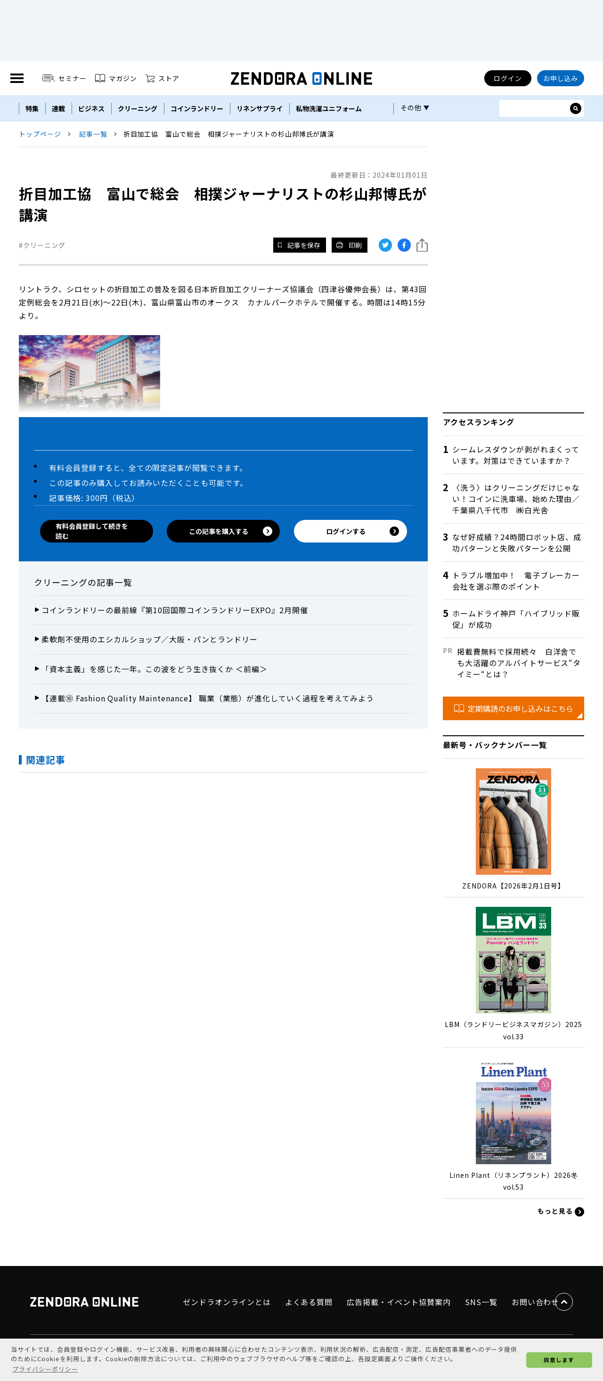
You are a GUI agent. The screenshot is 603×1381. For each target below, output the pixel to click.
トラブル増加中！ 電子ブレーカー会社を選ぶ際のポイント (516, 580)
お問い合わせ (536, 1301)
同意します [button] (559, 1360)
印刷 (349, 245)
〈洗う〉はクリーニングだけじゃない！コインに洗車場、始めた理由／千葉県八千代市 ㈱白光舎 (516, 499)
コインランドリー (197, 108)
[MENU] (17, 78)
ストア (162, 78)
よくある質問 (309, 1301)
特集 (32, 108)
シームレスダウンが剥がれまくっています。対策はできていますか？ (515, 455)
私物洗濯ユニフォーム (329, 108)
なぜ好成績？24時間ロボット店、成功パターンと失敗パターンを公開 (516, 542)
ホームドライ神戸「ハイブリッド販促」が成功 (516, 619)
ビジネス (91, 108)
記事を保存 (299, 245)
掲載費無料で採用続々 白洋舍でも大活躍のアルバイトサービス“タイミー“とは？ (519, 663)
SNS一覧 (481, 1301)
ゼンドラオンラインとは (227, 1301)
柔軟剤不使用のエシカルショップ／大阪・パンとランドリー (149, 639)
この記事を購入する (230, 531)
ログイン (508, 78)
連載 (58, 108)
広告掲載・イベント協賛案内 (398, 1301)
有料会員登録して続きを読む (92, 531)
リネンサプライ (259, 108)
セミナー (64, 78)
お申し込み (561, 78)
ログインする (362, 531)
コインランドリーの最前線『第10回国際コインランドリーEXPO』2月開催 (174, 610)
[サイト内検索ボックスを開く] (575, 108)
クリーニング (137, 108)
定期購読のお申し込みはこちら (513, 708)
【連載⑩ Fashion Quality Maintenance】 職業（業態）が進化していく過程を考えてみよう (207, 698)
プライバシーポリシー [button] (45, 1369)
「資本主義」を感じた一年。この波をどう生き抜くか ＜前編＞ (154, 668)
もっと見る (561, 1211)
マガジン (116, 78)
